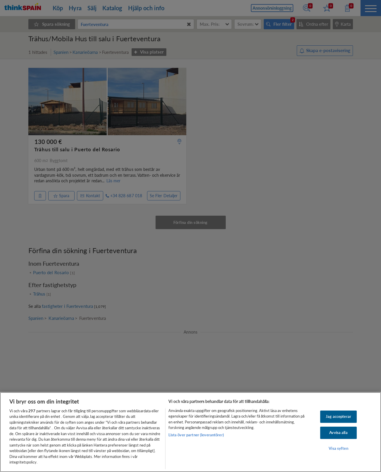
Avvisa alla (338, 432)
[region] (190, 432)
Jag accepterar (338, 416)
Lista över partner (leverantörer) (196, 434)
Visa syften (338, 448)
